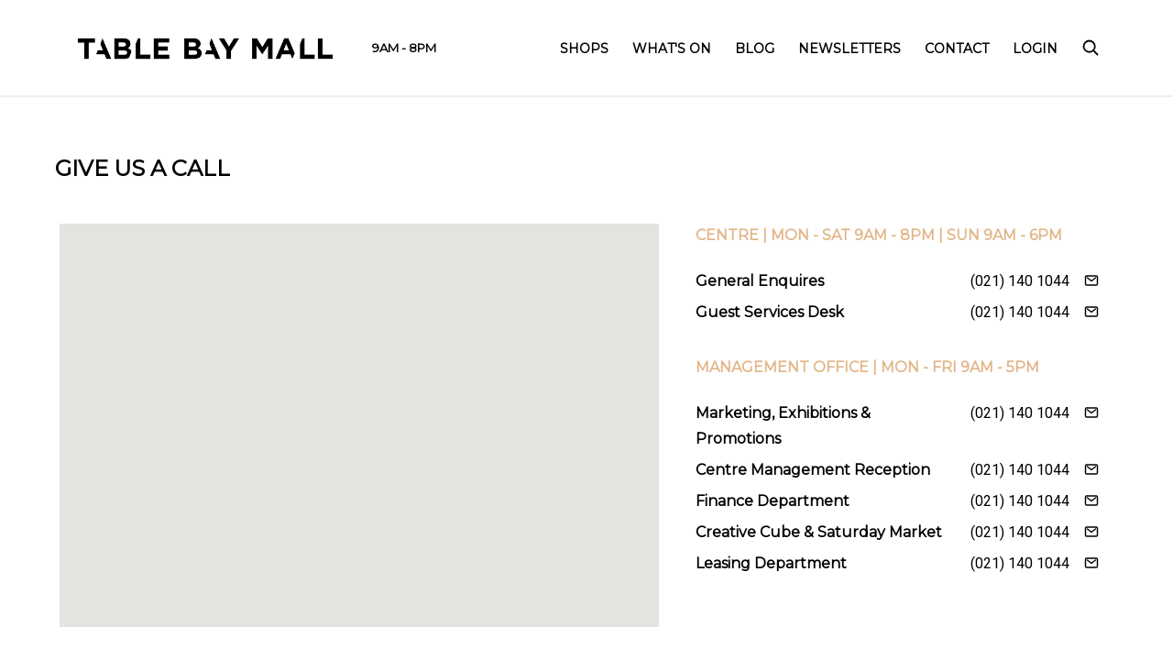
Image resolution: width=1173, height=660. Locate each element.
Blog (754, 48)
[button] (359, 408)
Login (1035, 48)
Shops (584, 48)
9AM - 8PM (404, 47)
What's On (671, 48)
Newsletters (849, 48)
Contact (957, 48)
